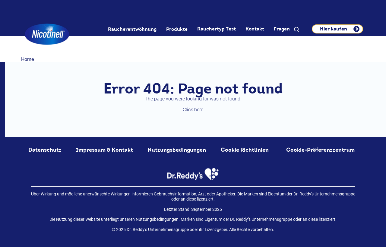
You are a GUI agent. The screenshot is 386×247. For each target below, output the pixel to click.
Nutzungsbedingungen (176, 150)
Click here (193, 109)
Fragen (282, 29)
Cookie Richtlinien (245, 150)
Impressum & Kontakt (104, 150)
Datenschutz (45, 150)
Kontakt (254, 29)
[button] (296, 29)
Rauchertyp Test (216, 29)
